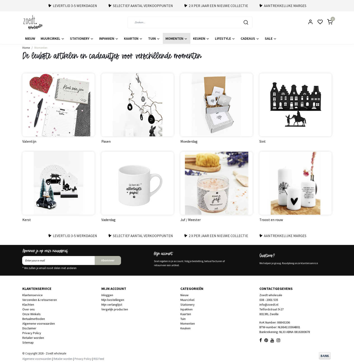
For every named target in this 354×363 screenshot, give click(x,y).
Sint (262, 141)
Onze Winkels (31, 314)
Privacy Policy (31, 333)
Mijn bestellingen (112, 300)
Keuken (201, 38)
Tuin (154, 38)
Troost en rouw (271, 219)
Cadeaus (250, 38)
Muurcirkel (53, 38)
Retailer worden (33, 338)
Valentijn (29, 141)
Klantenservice (32, 295)
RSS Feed (98, 359)
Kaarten (133, 38)
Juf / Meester (190, 219)
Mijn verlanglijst (111, 304)
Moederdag (189, 141)
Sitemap (28, 342)
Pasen (106, 141)
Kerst (26, 219)
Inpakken (109, 38)
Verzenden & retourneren (39, 300)
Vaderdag (108, 219)
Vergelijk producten (114, 309)
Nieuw (30, 38)
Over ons (28, 309)
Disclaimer (29, 328)
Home (26, 47)
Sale (271, 38)
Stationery (82, 38)
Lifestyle (225, 38)
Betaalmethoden (33, 319)
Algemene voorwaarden (38, 323)
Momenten (176, 38)
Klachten (28, 304)
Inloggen (107, 295)
